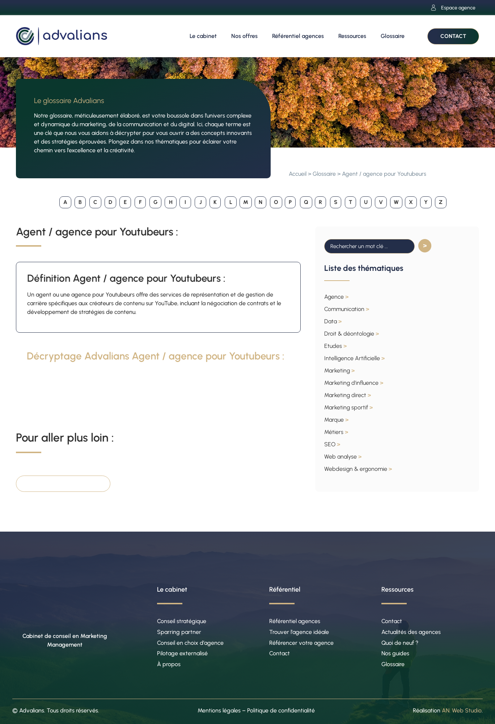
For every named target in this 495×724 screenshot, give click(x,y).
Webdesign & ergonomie (358, 468)
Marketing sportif (348, 407)
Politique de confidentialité (281, 710)
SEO (332, 444)
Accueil (297, 173)
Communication (346, 309)
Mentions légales (219, 710)
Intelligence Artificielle (354, 358)
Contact (279, 653)
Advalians (31, 710)
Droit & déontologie (351, 333)
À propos (169, 664)
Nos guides (395, 653)
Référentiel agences (298, 36)
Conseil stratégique (181, 621)
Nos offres (244, 36)
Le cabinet (203, 36)
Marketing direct (347, 395)
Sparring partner (179, 632)
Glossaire (393, 36)
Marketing (339, 370)
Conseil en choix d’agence (190, 642)
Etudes (335, 345)
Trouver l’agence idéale (299, 632)
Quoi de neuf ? (399, 642)
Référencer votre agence (301, 642)
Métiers (336, 432)
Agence (336, 296)
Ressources (352, 36)
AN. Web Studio (462, 710)
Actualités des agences (411, 632)
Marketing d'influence (353, 382)
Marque (336, 419)
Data (333, 321)
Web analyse (342, 456)
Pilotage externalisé (182, 653)
